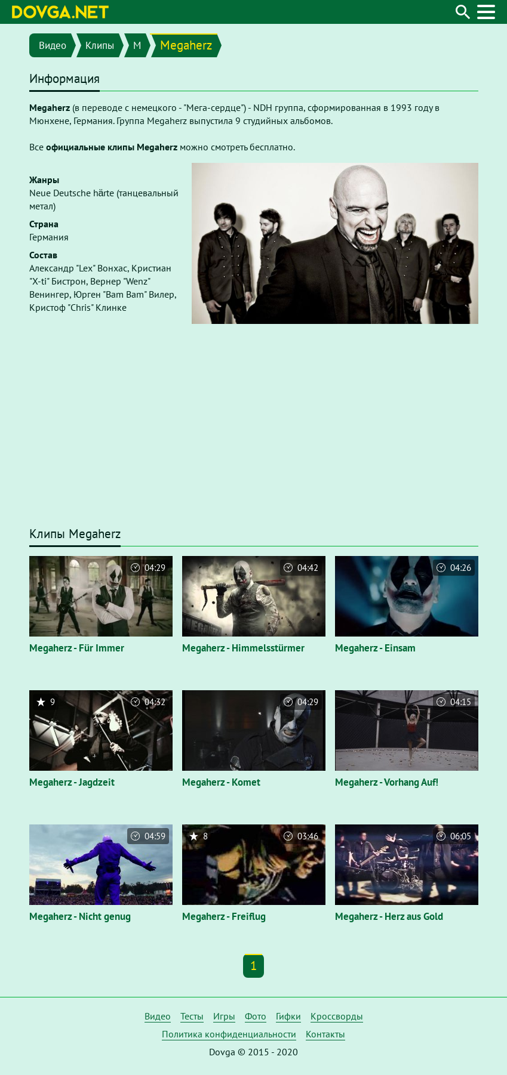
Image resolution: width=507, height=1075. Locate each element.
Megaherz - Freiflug (224, 916)
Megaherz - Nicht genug (80, 916)
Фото (255, 1016)
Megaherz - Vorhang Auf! (386, 782)
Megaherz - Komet (221, 782)
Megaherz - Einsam (375, 647)
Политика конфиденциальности (229, 1034)
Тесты (192, 1016)
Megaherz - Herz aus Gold (389, 916)
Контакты (325, 1034)
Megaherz (186, 45)
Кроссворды (337, 1016)
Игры (224, 1016)
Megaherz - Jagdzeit (72, 782)
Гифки (288, 1016)
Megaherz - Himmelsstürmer (243, 647)
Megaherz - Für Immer (76, 647)
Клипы (99, 45)
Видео (52, 45)
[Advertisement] (253, 432)
